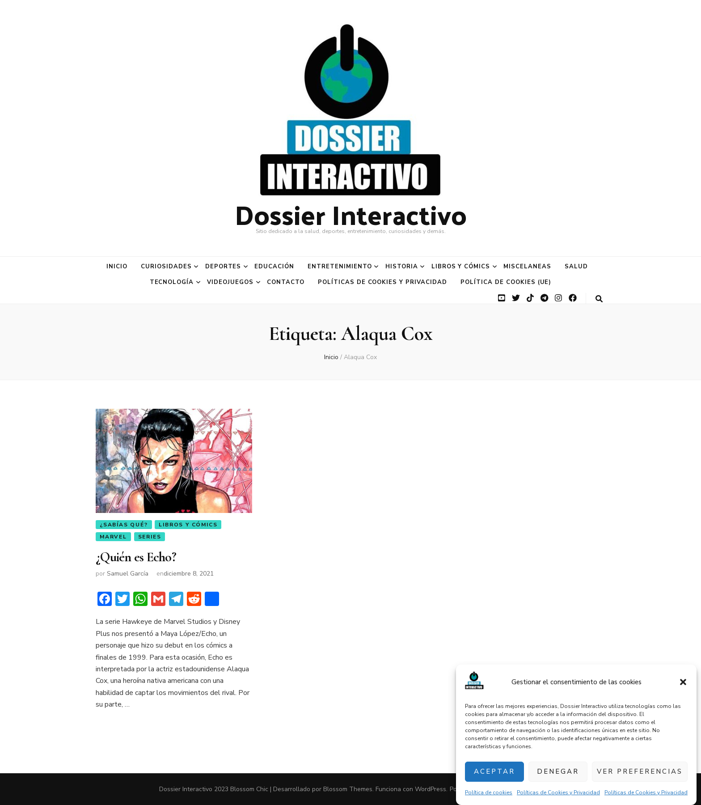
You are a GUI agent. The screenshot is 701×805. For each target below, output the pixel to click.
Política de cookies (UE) (505, 282)
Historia (401, 267)
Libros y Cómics (460, 267)
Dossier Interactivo (351, 214)
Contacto (285, 282)
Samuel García (127, 573)
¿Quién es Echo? (136, 557)
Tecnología (172, 282)
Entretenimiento (340, 267)
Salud (576, 267)
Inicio (116, 267)
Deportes (223, 267)
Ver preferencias (640, 771)
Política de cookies (488, 792)
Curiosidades (166, 267)
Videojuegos (230, 282)
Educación (274, 267)
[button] (683, 682)
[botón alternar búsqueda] (599, 299)
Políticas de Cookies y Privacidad (558, 792)
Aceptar (494, 771)
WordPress (430, 789)
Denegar (558, 771)
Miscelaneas (527, 267)
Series (149, 536)
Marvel (113, 536)
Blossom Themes (347, 789)
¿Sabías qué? (124, 524)
